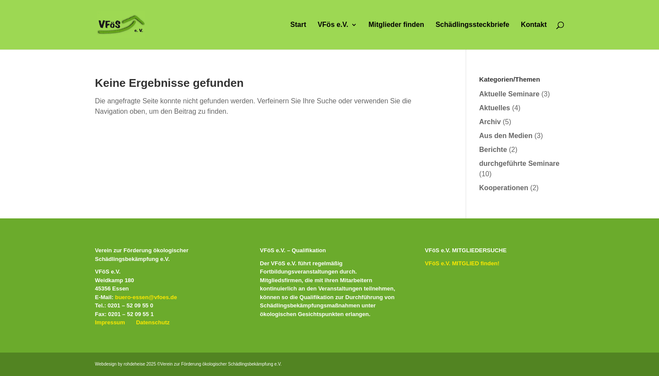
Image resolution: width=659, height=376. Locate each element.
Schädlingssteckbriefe (473, 25)
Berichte (493, 149)
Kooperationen (503, 187)
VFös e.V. (333, 25)
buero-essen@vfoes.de (146, 297)
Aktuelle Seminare (509, 94)
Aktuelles (494, 108)
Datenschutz (152, 322)
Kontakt (534, 25)
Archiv (490, 121)
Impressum (110, 322)
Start (298, 25)
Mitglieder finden (396, 25)
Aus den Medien (506, 135)
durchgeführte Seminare (519, 163)
